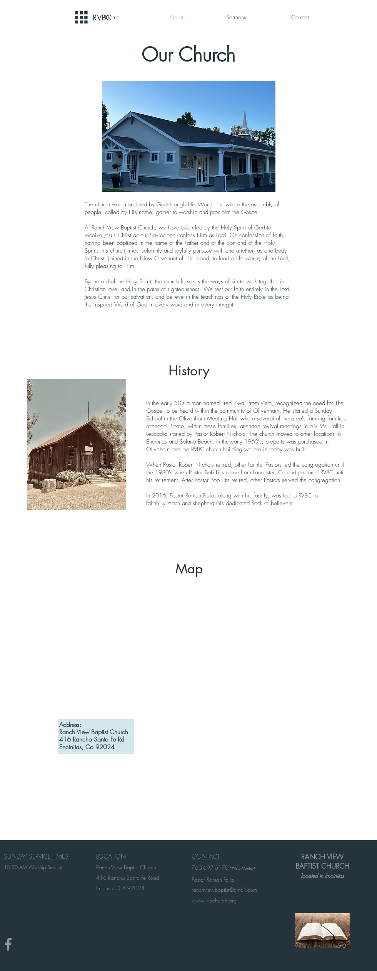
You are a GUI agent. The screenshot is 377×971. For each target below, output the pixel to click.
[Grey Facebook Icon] (8, 944)
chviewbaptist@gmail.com (228, 889)
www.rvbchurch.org (214, 900)
